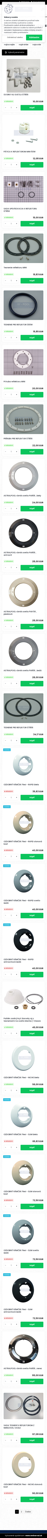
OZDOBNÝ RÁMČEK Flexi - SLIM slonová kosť (22, 1192)
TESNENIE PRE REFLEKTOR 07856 (18, 727)
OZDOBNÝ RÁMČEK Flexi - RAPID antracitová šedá (19, 960)
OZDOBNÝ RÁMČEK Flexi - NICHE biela (21, 1077)
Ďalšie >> (28, 1512)
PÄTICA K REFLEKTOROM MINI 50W (19, 151)
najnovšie (36, 44)
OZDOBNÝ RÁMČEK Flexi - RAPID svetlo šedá (22, 901)
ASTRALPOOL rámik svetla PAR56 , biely (22, 495)
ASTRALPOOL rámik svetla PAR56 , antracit (20, 553)
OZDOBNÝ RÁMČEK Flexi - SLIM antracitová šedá (18, 1310)
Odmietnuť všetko (15, 37)
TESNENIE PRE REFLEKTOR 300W (18, 324)
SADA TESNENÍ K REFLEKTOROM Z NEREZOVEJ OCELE (19, 1426)
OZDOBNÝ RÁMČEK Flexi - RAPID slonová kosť (23, 842)
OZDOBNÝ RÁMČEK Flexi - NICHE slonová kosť (23, 1485)
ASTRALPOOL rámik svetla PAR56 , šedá (22, 670)
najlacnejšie (9, 44)
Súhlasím (34, 37)
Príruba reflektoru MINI (14, 381)
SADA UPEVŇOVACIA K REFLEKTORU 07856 (20, 209)
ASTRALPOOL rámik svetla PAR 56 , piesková (20, 612)
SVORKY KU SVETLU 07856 (16, 94)
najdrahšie (23, 44)
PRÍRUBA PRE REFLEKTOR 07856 (18, 438)
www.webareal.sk (33, 1535)
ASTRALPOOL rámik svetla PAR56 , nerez (23, 1368)
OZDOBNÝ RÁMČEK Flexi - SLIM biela (21, 1134)
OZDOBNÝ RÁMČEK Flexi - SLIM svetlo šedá (21, 1251)
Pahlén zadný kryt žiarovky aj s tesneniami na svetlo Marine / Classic (22, 1019)
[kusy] (11, 107)
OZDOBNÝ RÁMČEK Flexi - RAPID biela (21, 784)
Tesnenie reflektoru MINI (15, 267)
